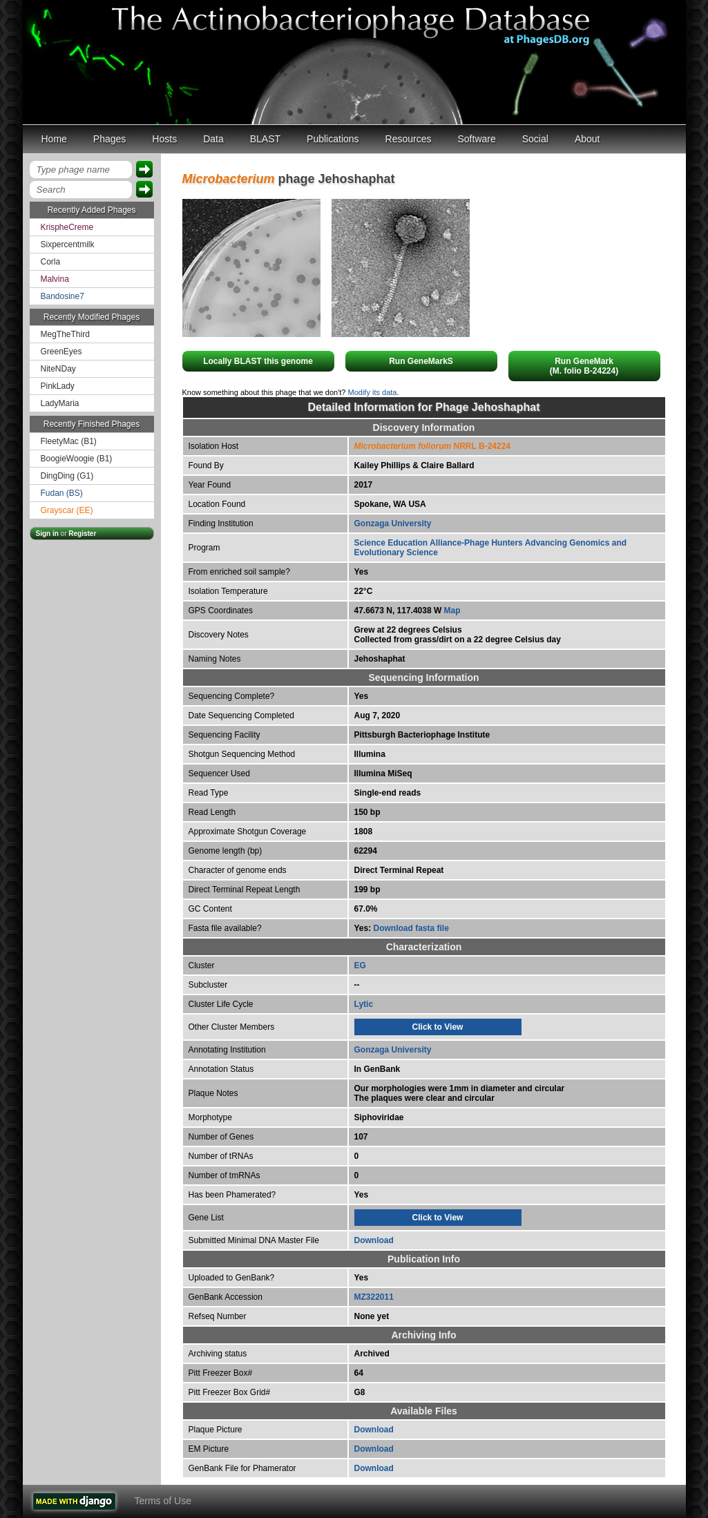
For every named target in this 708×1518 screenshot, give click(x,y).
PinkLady (58, 386)
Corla (51, 262)
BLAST (265, 138)
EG (360, 965)
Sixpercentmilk (68, 244)
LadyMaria (60, 403)
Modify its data (372, 392)
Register (82, 533)
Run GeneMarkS (421, 361)
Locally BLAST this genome (258, 361)
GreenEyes (61, 351)
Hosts (164, 138)
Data (213, 138)
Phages (109, 138)
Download (374, 1240)
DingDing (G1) (67, 476)
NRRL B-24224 (432, 446)
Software (477, 138)
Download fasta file (411, 928)
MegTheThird (65, 334)
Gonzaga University (393, 523)
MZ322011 (374, 1297)
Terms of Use (163, 1500)
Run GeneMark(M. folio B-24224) (584, 366)
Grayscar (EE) (67, 510)
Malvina (55, 279)
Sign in (47, 533)
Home (54, 138)
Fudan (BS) (62, 493)
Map (452, 610)
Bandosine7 (62, 296)
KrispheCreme (67, 227)
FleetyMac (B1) (69, 441)
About (587, 138)
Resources (408, 138)
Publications (333, 138)
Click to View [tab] (437, 1027)
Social (535, 138)
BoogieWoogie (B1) (77, 458)
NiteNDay (58, 369)
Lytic (364, 1004)
